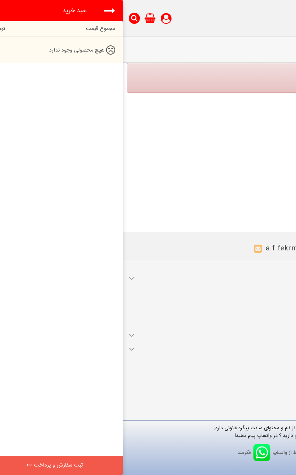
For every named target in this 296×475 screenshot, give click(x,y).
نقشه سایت (274, 380)
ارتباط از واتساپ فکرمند (148, 452)
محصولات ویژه (271, 359)
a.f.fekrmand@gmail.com (186, 248)
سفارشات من (273, 288)
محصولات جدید (270, 369)
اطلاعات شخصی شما (266, 320)
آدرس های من (272, 309)
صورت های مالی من (266, 299)
